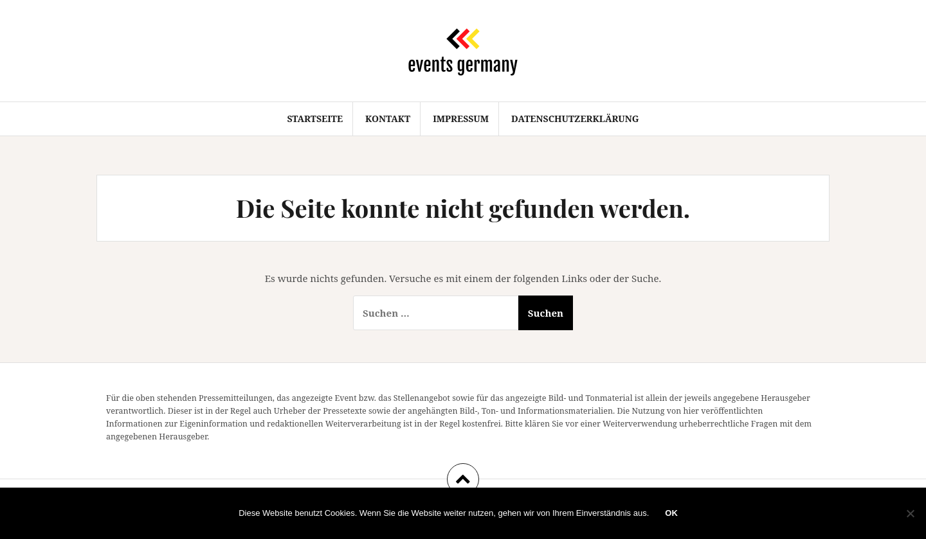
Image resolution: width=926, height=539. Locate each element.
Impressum (461, 118)
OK (671, 513)
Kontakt (387, 118)
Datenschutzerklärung (575, 118)
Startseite (315, 118)
